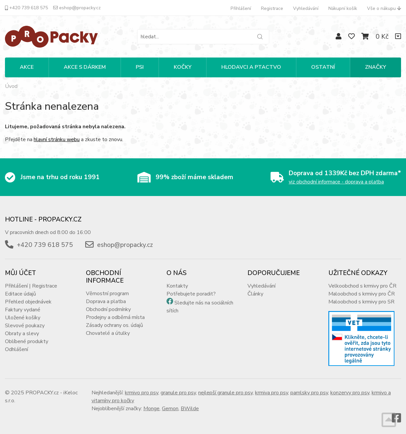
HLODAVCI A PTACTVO (251, 67)
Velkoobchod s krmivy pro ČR (362, 286)
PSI (140, 67)
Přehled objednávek (28, 301)
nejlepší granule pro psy (225, 392)
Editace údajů (20, 293)
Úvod (11, 86)
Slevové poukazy (25, 325)
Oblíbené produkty (26, 341)
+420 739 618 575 (26, 8)
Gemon (170, 408)
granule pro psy (178, 392)
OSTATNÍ (323, 67)
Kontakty (177, 286)
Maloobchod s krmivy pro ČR (361, 293)
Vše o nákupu (384, 8)
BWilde (190, 408)
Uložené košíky (22, 317)
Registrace (272, 8)
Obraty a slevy (22, 333)
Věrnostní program (107, 293)
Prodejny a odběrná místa (115, 317)
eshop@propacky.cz (77, 8)
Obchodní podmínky (108, 309)
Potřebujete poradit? (191, 293)
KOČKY (183, 67)
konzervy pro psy (349, 392)
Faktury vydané (22, 309)
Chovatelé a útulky (108, 333)
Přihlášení (241, 8)
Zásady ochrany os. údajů (114, 325)
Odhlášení (16, 349)
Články (255, 293)
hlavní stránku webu (57, 139)
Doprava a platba (106, 301)
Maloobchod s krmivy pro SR (361, 301)
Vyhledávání (305, 8)
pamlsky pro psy (309, 392)
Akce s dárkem (85, 67)
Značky (375, 67)
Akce (27, 67)
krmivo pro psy (141, 392)
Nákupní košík (342, 8)
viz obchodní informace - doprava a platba (336, 181)
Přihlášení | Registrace (31, 286)
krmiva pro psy (271, 392)
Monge (151, 408)
